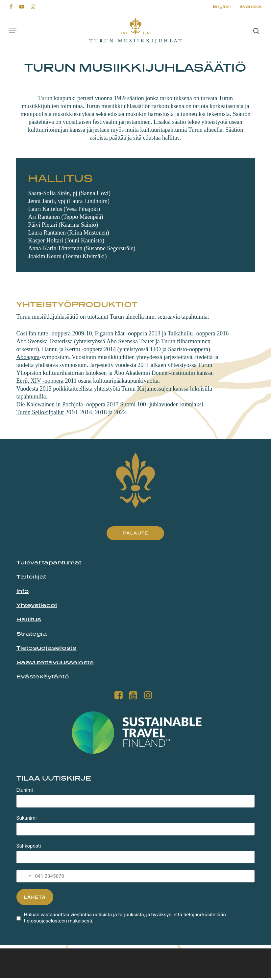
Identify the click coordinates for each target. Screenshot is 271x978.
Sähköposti (28, 846)
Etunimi (24, 790)
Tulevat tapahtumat (48, 562)
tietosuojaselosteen (45, 921)
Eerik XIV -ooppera (39, 380)
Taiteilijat (31, 576)
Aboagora (27, 357)
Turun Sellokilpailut (40, 412)
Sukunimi (26, 818)
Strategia (31, 633)
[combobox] (24, 876)
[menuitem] (222, 6)
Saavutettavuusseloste (55, 662)
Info (22, 591)
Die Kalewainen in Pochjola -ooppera (60, 404)
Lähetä (35, 897)
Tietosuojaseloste (46, 648)
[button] (12, 31)
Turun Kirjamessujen (146, 388)
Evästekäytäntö (42, 676)
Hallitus (28, 619)
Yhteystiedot (36, 605)
